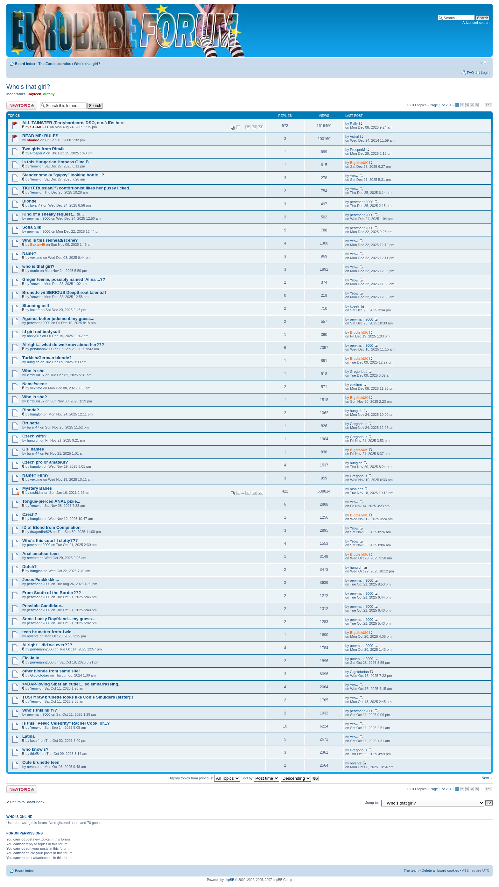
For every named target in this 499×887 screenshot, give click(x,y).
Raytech (34, 94)
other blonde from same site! (51, 671)
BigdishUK (359, 163)
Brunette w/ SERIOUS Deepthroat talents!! (64, 292)
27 (248, 492)
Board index (25, 64)
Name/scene (34, 383)
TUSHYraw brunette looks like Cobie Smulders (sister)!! (77, 697)
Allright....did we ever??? (47, 644)
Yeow (34, 166)
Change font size (484, 62)
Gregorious (358, 371)
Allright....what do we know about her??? (63, 344)
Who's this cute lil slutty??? (50, 540)
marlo (34, 271)
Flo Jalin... (32, 658)
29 (260, 492)
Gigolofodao (39, 675)
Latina (28, 736)
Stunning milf (35, 305)
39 (260, 127)
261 (488, 105)
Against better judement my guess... (58, 318)
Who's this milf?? (39, 710)
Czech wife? (34, 436)
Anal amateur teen (40, 553)
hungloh (33, 362)
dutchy (49, 94)
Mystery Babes (37, 488)
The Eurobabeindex (54, 64)
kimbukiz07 (36, 375)
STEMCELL (39, 127)
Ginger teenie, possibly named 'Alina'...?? (63, 279)
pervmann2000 (361, 202)
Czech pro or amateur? (45, 462)
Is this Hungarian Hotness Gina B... (57, 162)
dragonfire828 (41, 532)
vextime (36, 257)
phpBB (229, 880)
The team (411, 870)
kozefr (35, 310)
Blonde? (30, 410)
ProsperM (38, 153)
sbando (33, 140)
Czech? (29, 514)
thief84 (35, 754)
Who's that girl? (87, 64)
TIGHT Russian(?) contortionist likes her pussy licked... (77, 188)
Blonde (29, 201)
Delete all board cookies (440, 870)
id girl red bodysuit (41, 331)
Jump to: (372, 803)
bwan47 (36, 205)
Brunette (30, 423)
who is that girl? (38, 266)
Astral (354, 136)
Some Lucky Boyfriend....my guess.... (59, 618)
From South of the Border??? (51, 592)
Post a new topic (21, 106)
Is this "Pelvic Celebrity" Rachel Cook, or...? (66, 723)
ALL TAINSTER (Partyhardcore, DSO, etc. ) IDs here (73, 122)
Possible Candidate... (43, 605)
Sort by (260, 778)
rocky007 (34, 336)
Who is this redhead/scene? (50, 240)
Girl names (33, 449)
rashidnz (37, 492)
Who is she (33, 370)
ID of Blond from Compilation (51, 527)
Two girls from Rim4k (43, 148)
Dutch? (29, 566)
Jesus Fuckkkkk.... (40, 579)
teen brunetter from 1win (47, 631)
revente (33, 558)
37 (248, 127)
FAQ (470, 73)
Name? (29, 253)
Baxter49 (37, 244)
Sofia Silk (31, 227)
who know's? (35, 749)
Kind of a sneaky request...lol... (53, 214)
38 (254, 127)
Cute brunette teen (41, 762)
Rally (354, 123)
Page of (441, 105)
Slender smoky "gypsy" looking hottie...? (63, 175)
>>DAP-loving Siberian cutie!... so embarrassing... (72, 684)
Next (485, 778)
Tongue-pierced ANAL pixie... (51, 501)
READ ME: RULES (40, 135)
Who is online (19, 817)
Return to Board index (27, 802)
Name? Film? (35, 475)
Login (485, 73)
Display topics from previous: (204, 778)
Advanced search (475, 23)
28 (254, 492)
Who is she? (34, 396)
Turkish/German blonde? (47, 357)
